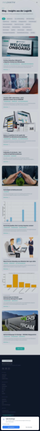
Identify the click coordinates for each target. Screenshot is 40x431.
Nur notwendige (29, 427)
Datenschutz (11, 422)
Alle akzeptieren (11, 427)
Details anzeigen (6, 424)
